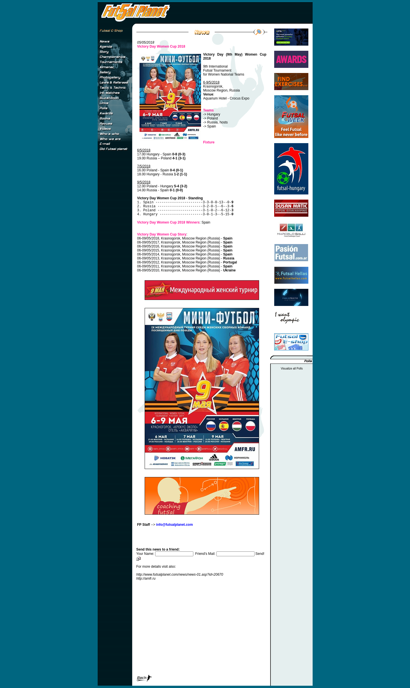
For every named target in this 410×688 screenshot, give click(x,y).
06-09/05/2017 (148, 242)
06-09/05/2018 (148, 238)
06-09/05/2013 (148, 258)
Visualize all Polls (292, 368)
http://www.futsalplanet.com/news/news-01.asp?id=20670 (179, 575)
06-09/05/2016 (148, 246)
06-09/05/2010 (148, 270)
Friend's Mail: (225, 554)
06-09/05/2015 (148, 250)
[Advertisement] (115, 247)
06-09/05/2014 (148, 254)
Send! (259, 554)
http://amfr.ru (146, 579)
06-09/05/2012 (148, 262)
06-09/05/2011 (148, 266)
